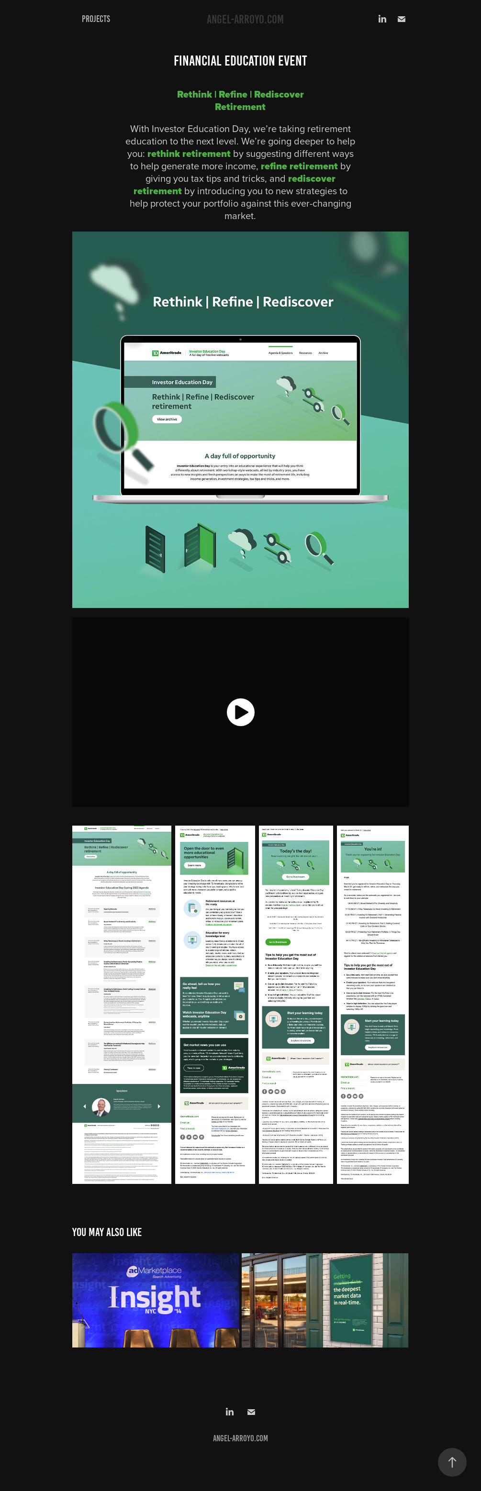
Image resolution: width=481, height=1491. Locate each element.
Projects (96, 19)
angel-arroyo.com (245, 19)
